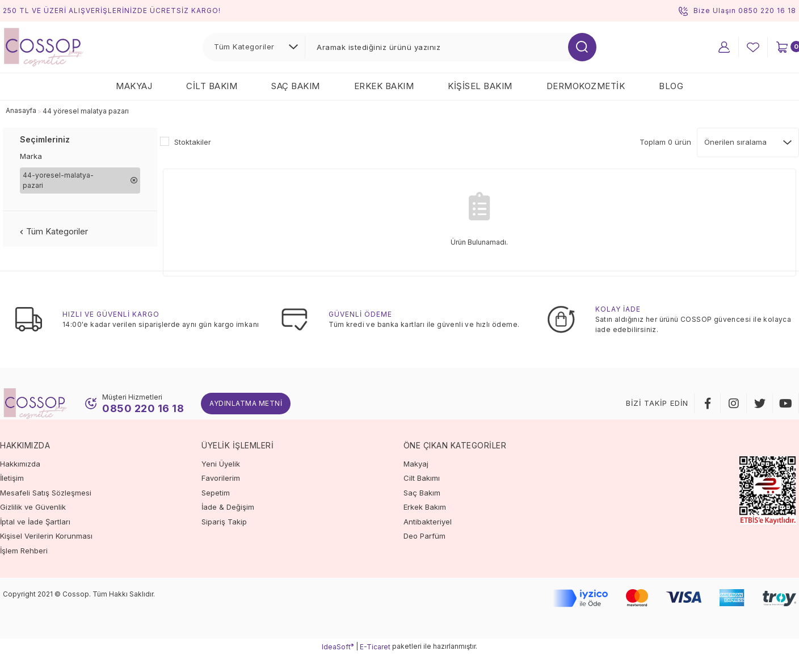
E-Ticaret (375, 647)
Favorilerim (220, 477)
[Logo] (44, 46)
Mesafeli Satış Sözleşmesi (45, 492)
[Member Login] (724, 47)
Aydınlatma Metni (245, 403)
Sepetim (215, 492)
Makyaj (415, 463)
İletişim (12, 477)
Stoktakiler (192, 141)
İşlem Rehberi (24, 550)
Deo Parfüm (424, 535)
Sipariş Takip (224, 521)
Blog (671, 86)
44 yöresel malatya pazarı (86, 111)
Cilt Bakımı (421, 477)
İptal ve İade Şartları (35, 521)
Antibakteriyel (427, 521)
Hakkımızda (20, 463)
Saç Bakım (421, 492)
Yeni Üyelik (220, 463)
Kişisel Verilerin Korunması (46, 535)
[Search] (450, 47)
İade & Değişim (227, 506)
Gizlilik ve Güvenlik (33, 506)
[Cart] (782, 47)
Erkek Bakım (424, 506)
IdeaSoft (338, 646)
